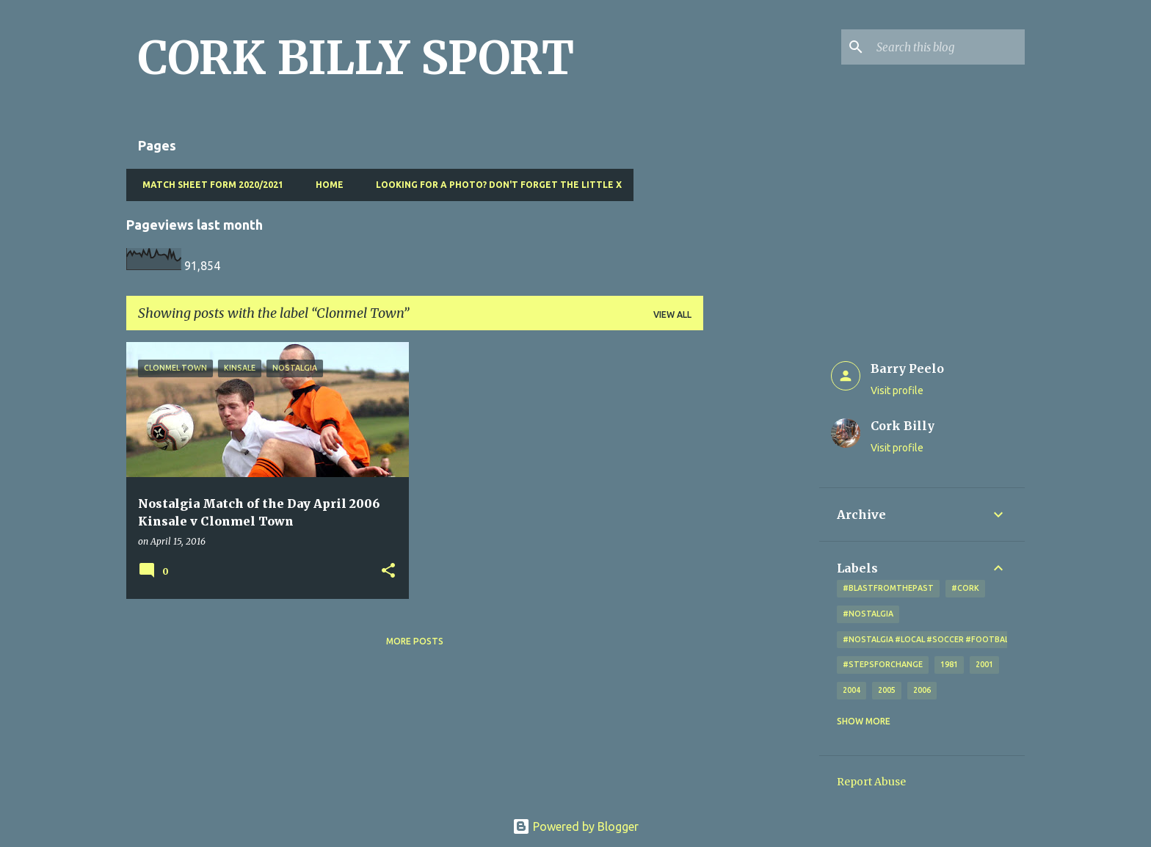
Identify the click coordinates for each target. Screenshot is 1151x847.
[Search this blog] (948, 47)
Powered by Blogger (575, 826)
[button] (388, 571)
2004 (851, 690)
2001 (984, 664)
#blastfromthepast (888, 588)
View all (672, 314)
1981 (949, 664)
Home (325, 184)
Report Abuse (871, 781)
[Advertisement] (761, 562)
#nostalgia (868, 613)
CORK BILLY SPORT (356, 58)
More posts (414, 641)
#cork (965, 588)
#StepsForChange (883, 664)
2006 (922, 690)
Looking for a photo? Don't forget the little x (494, 184)
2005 (887, 690)
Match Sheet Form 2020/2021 (208, 184)
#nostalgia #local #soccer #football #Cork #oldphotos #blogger (993, 639)
